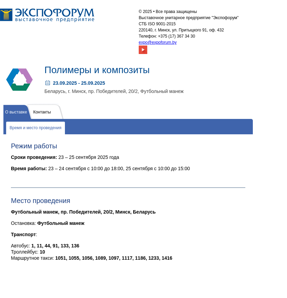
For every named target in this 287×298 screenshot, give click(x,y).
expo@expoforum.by (158, 42)
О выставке (16, 112)
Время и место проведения (36, 127)
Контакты (42, 112)
